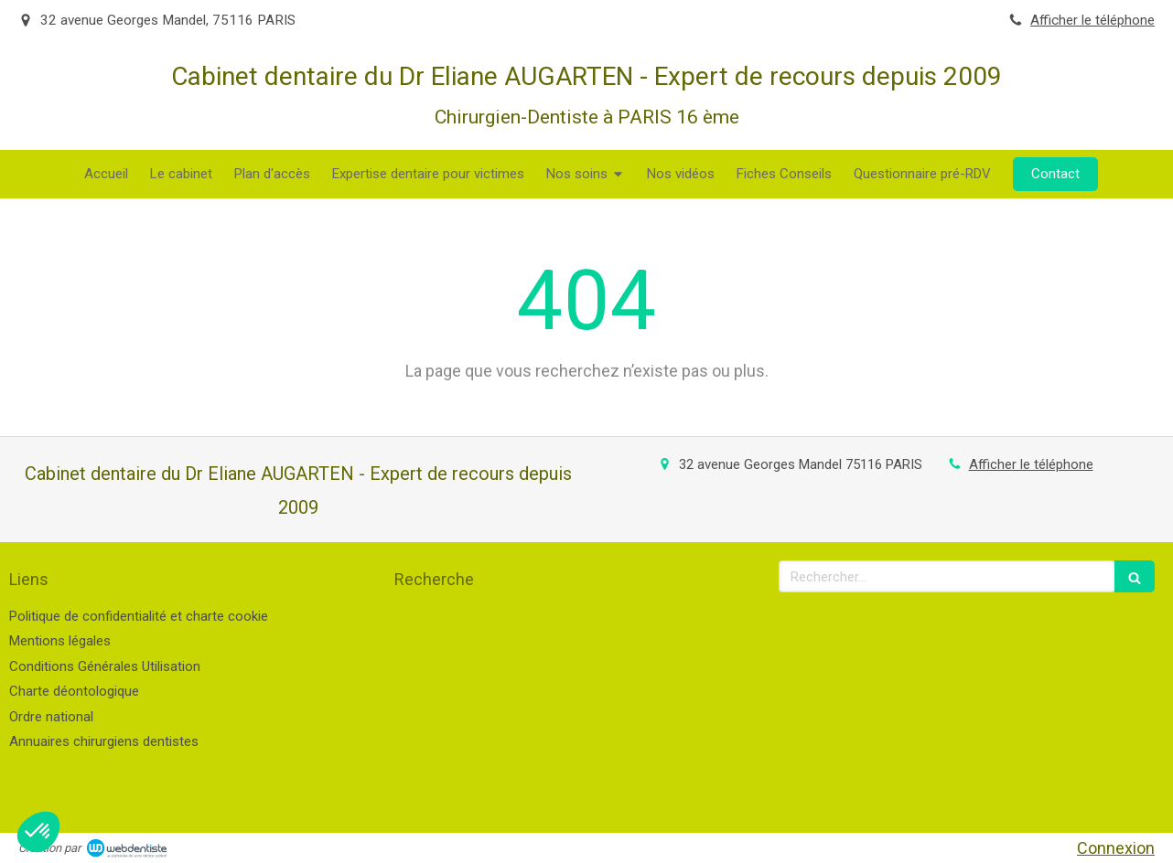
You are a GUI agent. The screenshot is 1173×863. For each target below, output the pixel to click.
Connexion (1116, 848)
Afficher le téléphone (1092, 20)
